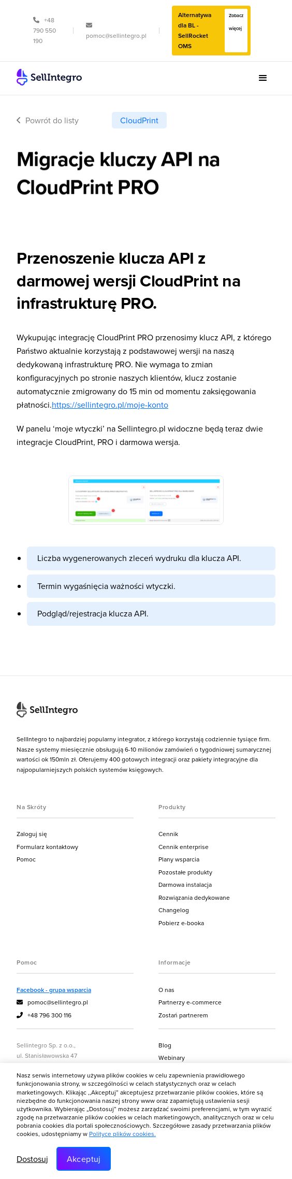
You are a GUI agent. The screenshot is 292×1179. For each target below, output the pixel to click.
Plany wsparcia (178, 859)
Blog (164, 1045)
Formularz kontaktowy (47, 846)
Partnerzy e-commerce (190, 1002)
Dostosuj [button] (32, 1159)
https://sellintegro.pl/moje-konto (110, 404)
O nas (166, 989)
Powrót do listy (48, 120)
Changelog (173, 909)
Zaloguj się (32, 833)
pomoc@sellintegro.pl (52, 1002)
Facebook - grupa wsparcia (54, 989)
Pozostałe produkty (185, 872)
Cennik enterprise (183, 846)
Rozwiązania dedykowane (194, 897)
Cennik (168, 833)
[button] (263, 78)
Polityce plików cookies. (122, 1133)
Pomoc (26, 859)
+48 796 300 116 (44, 1015)
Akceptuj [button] (84, 1158)
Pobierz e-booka (181, 922)
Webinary (171, 1057)
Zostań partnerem (183, 1015)
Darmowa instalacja (185, 884)
